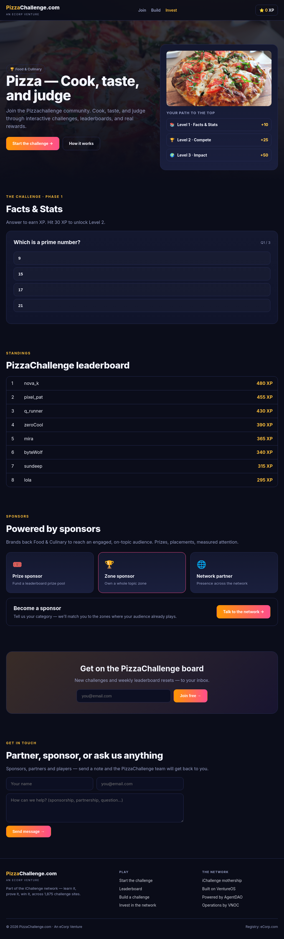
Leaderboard (130, 889)
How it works (81, 143)
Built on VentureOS (218, 889)
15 (20, 274)
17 (20, 289)
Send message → (28, 831)
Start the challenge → (32, 143)
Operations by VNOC (220, 905)
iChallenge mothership (222, 880)
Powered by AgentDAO (222, 897)
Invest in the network (137, 905)
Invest (171, 10)
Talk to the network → (243, 611)
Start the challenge (136, 880)
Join (142, 10)
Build (156, 10)
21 (20, 305)
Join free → (190, 696)
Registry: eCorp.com (262, 927)
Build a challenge (134, 897)
